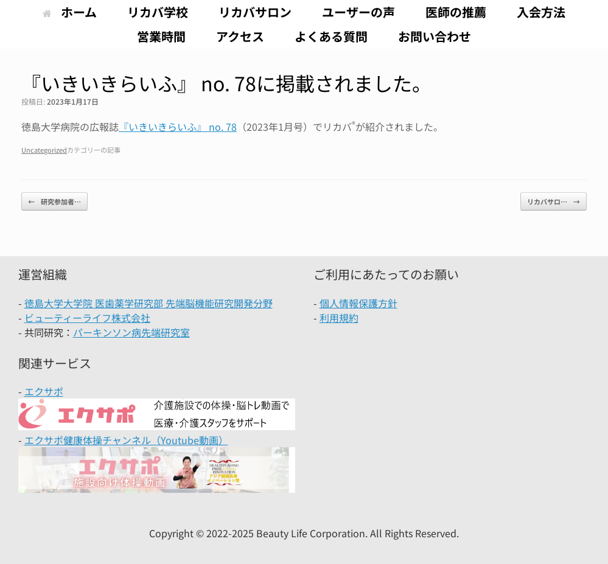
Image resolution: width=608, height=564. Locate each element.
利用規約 (339, 317)
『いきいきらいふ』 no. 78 (178, 126)
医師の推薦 (455, 12)
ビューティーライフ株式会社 (87, 317)
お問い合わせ (434, 36)
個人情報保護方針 (358, 303)
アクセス (240, 36)
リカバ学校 (157, 12)
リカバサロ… (553, 202)
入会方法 (541, 12)
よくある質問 (331, 36)
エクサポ (43, 391)
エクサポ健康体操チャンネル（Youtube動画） (126, 440)
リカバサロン (255, 12)
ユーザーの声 (358, 12)
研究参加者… (54, 202)
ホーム (70, 12)
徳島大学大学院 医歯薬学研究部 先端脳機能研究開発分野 (148, 303)
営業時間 (161, 36)
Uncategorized (44, 150)
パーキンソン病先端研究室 (131, 332)
